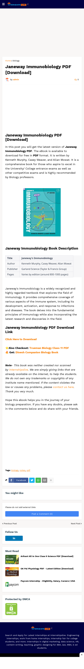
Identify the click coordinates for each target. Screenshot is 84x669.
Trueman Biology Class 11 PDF (49, 348)
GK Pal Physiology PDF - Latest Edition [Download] (47, 568)
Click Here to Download (21, 339)
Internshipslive (18, 369)
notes (22, 470)
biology (16, 61)
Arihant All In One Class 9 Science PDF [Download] (47, 556)
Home (8, 61)
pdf (28, 470)
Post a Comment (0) (42, 514)
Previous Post (10, 524)
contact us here (63, 387)
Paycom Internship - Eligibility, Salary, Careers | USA (48, 581)
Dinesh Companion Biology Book (37, 352)
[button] (3, 4)
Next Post (75, 524)
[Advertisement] (42, 32)
